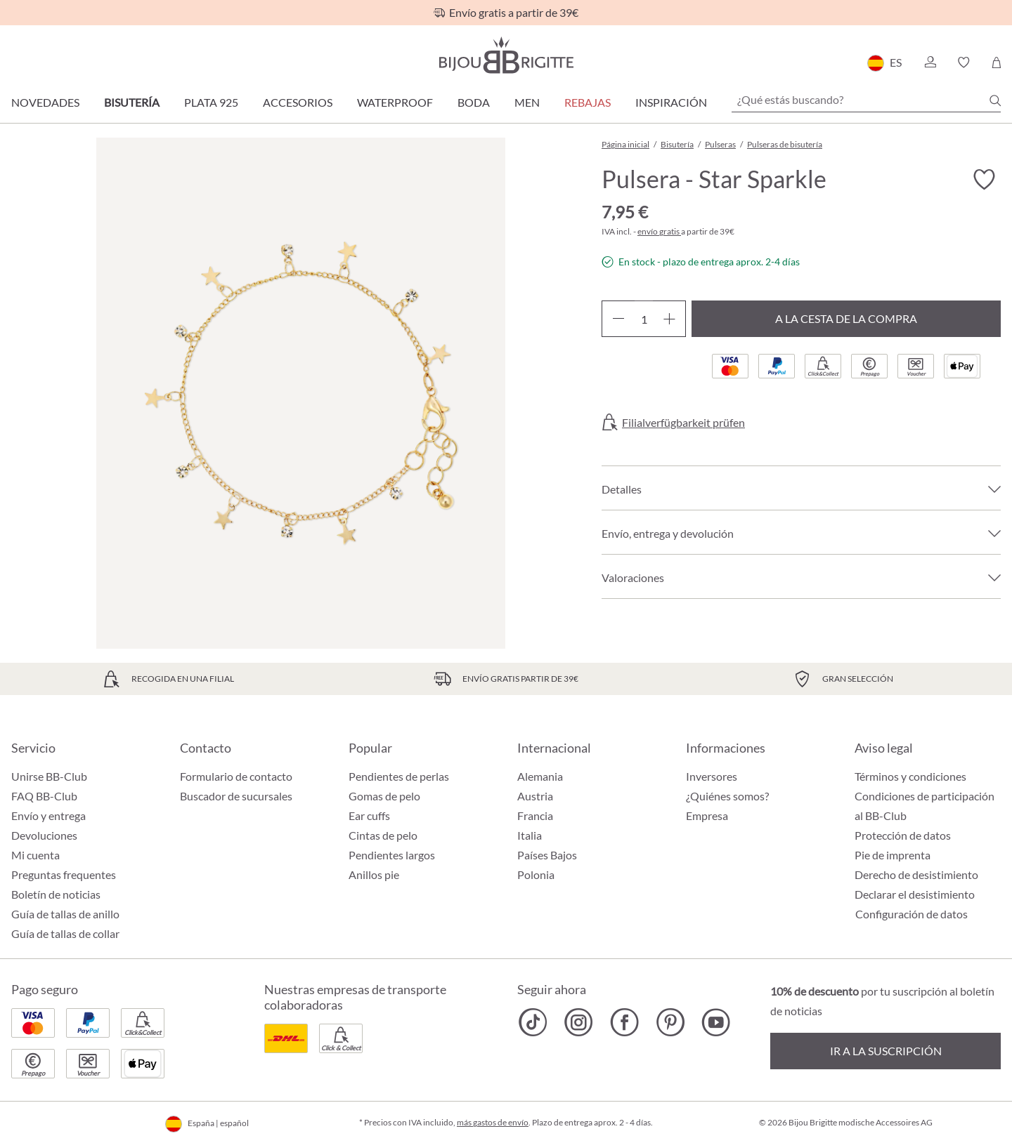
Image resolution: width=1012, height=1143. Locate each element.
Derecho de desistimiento (916, 874)
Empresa (707, 815)
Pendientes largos (392, 854)
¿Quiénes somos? (727, 795)
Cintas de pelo (383, 835)
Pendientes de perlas (399, 776)
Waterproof (395, 102)
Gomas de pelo (384, 795)
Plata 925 (211, 102)
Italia (529, 835)
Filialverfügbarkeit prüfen (683, 422)
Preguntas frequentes (63, 874)
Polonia (535, 874)
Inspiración (671, 102)
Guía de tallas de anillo (65, 913)
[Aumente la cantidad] (669, 318)
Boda (474, 102)
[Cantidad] (644, 318)
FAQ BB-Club (44, 795)
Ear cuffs (369, 815)
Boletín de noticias (55, 894)
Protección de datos (903, 835)
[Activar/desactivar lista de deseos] (984, 180)
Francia (535, 815)
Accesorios (297, 102)
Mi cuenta (35, 854)
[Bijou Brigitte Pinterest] (670, 1022)
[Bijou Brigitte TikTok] (533, 1022)
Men (527, 102)
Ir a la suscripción (886, 1050)
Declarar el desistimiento (915, 894)
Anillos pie (374, 874)
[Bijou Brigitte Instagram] (579, 1022)
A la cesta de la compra (846, 318)
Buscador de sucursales (236, 795)
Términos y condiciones (910, 776)
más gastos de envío (492, 1122)
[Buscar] (995, 100)
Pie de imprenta (892, 854)
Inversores (711, 776)
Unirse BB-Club (49, 776)
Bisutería (132, 102)
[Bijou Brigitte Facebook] (624, 1022)
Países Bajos (547, 854)
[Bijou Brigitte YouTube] (716, 1022)
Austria (535, 795)
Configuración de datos (911, 914)
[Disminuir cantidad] (618, 318)
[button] (930, 62)
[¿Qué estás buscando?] (866, 99)
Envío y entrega (48, 815)
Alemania (540, 776)
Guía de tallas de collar (65, 933)
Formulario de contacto (236, 776)
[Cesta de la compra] (996, 62)
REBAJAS (587, 102)
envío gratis (659, 231)
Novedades (45, 102)
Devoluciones (44, 835)
